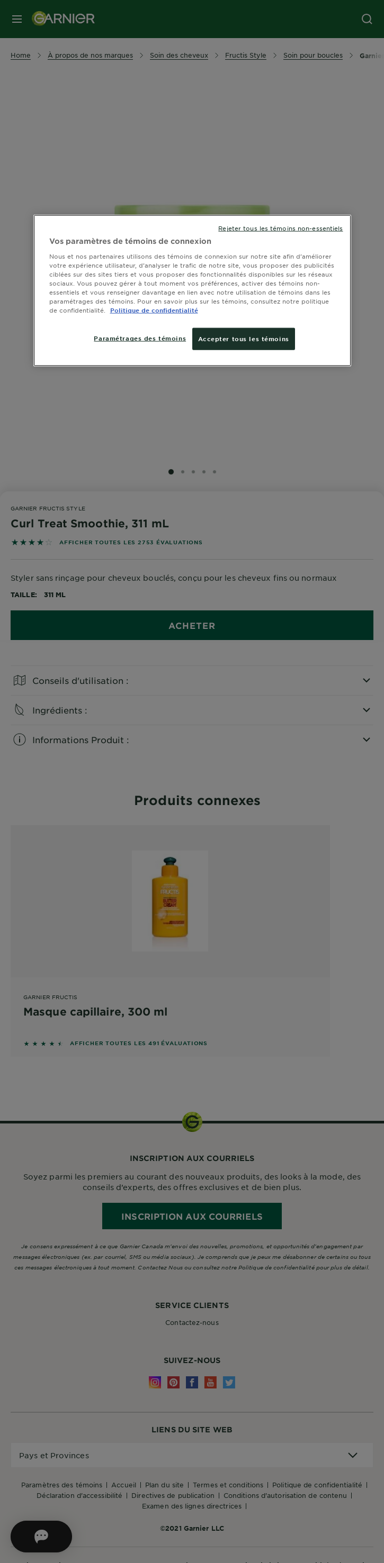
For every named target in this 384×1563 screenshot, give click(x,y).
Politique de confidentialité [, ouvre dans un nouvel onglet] (154, 310)
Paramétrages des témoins (140, 338)
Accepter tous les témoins (243, 338)
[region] (192, 291)
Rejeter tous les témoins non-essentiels (280, 228)
